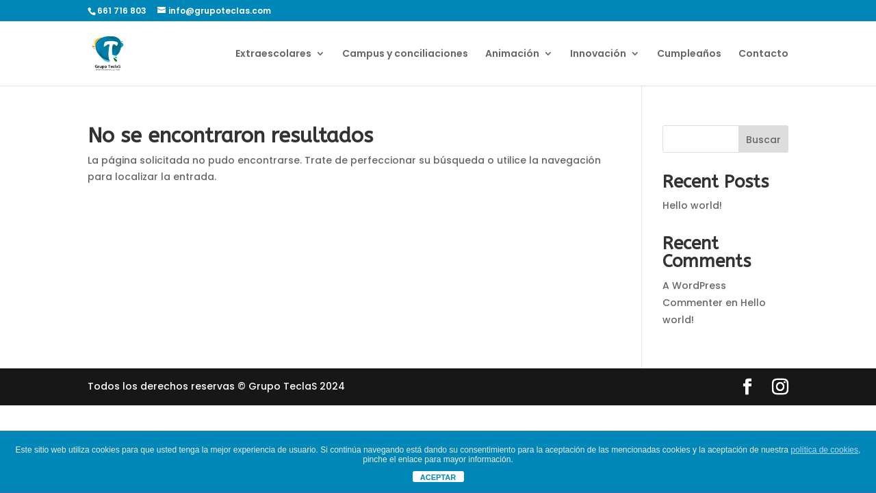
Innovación (598, 54)
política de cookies (824, 450)
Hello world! (692, 205)
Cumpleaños (689, 54)
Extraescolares (273, 54)
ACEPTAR (438, 477)
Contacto (763, 54)
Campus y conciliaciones (405, 54)
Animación (512, 54)
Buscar (763, 140)
